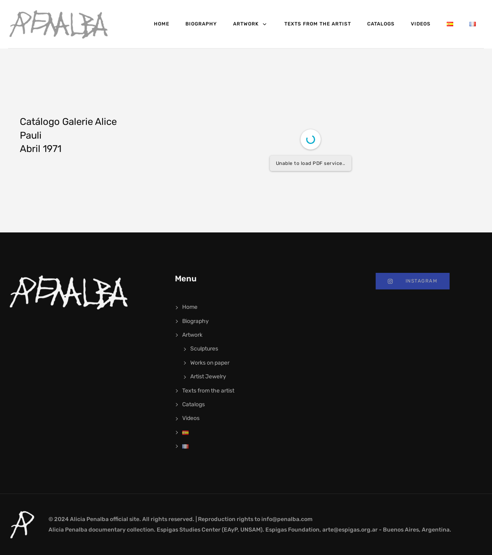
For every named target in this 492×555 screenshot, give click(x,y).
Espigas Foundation (292, 529)
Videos (421, 24)
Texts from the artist (317, 24)
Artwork (250, 24)
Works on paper (209, 362)
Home (161, 24)
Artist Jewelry (208, 376)
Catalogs (381, 24)
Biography (201, 24)
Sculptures (204, 348)
